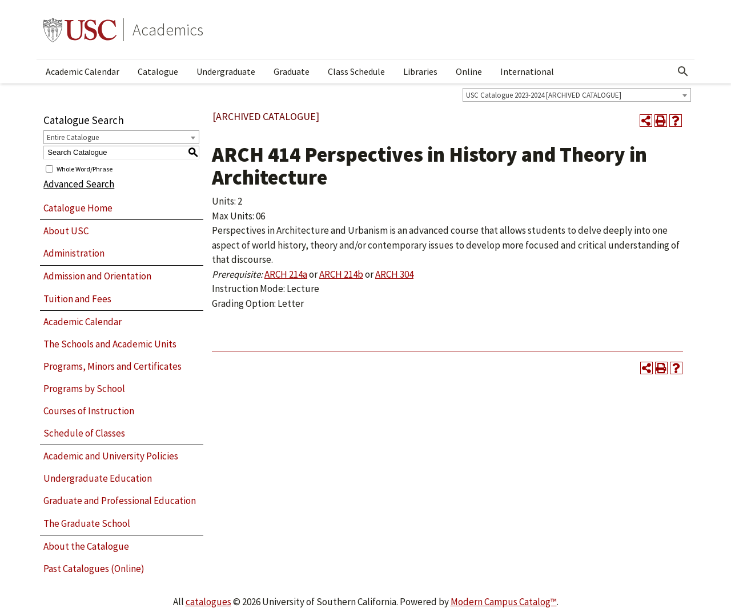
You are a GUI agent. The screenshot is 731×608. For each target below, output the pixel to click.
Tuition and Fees (77, 299)
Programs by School (84, 388)
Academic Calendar (82, 71)
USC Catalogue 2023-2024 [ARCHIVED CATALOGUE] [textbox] (543, 95)
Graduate (292, 71)
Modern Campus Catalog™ (504, 601)
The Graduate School (86, 523)
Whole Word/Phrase (85, 168)
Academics (167, 29)
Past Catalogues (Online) (93, 568)
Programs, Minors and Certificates (112, 366)
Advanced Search (78, 184)
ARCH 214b (341, 274)
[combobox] (577, 95)
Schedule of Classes (84, 433)
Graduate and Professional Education (119, 500)
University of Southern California (80, 29)
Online (469, 71)
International (527, 71)
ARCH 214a (285, 274)
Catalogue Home (78, 208)
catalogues (208, 601)
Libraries (420, 71)
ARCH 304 (394, 274)
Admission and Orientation (97, 276)
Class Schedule (356, 71)
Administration (74, 253)
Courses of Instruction (88, 411)
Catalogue (158, 71)
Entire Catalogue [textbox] (73, 137)
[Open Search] (683, 71)
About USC (66, 231)
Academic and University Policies (110, 456)
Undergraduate (225, 71)
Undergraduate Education (97, 478)
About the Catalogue (86, 546)
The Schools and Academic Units (109, 344)
